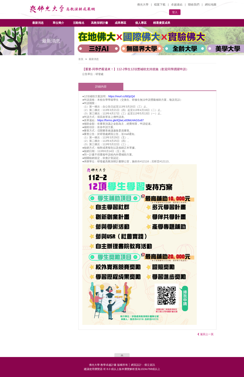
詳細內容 (101, 86)
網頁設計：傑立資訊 (143, 364)
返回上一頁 (206, 334)
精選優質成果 (161, 22)
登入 (174, 12)
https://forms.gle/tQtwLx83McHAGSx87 (120, 120)
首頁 (80, 59)
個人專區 (141, 22)
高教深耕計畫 (99, 22)
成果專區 (120, 22)
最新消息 (38, 22)
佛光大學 (142, 4)
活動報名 (78, 22)
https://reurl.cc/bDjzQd (121, 96)
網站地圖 (210, 4)
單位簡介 (58, 22)
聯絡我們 (193, 4)
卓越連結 (176, 4)
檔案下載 (159, 4)
